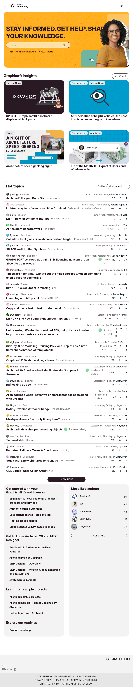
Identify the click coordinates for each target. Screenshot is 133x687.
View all (121, 76)
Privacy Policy (43, 680)
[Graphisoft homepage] (118, 659)
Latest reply (92, 194)
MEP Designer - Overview (25, 563)
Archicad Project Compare (25, 557)
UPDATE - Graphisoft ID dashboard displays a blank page (29, 117)
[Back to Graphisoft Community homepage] (20, 5)
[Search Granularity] (61, 45)
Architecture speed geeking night (29, 166)
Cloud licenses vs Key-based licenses (32, 526)
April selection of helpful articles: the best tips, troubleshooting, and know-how (99, 117)
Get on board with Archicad (26, 613)
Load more (66, 479)
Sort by (101, 186)
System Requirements (22, 579)
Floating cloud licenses (23, 520)
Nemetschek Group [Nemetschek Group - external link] (82, 683)
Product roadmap (20, 630)
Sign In (128, 5)
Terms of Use (61, 680)
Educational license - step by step (30, 514)
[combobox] (38, 45)
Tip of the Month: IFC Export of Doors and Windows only (98, 167)
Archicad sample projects (25, 596)
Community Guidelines (84, 680)
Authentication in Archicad (25, 508)
